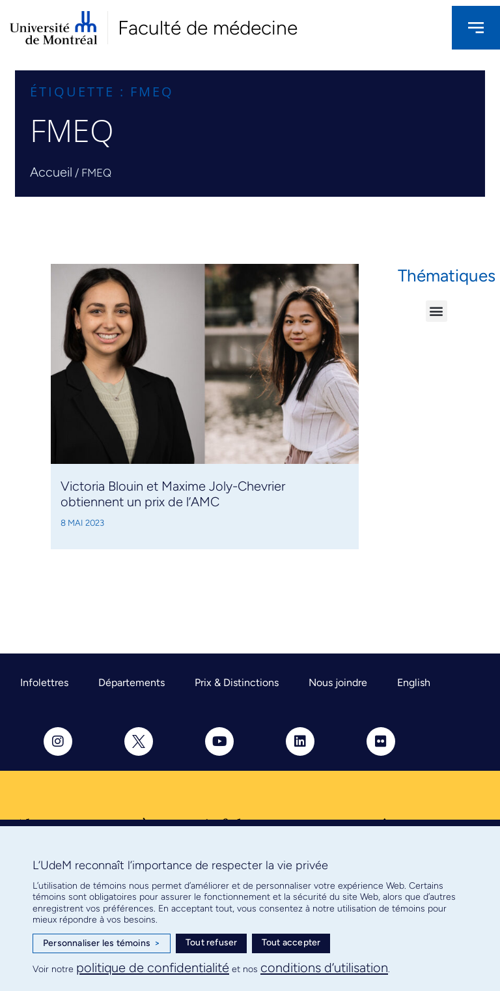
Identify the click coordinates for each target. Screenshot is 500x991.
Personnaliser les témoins (101, 943)
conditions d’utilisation (324, 967)
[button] (436, 311)
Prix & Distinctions (237, 682)
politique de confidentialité (152, 967)
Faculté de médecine (208, 28)
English (413, 682)
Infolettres (44, 682)
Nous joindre (338, 682)
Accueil (51, 172)
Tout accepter (291, 942)
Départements (131, 682)
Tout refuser (211, 942)
